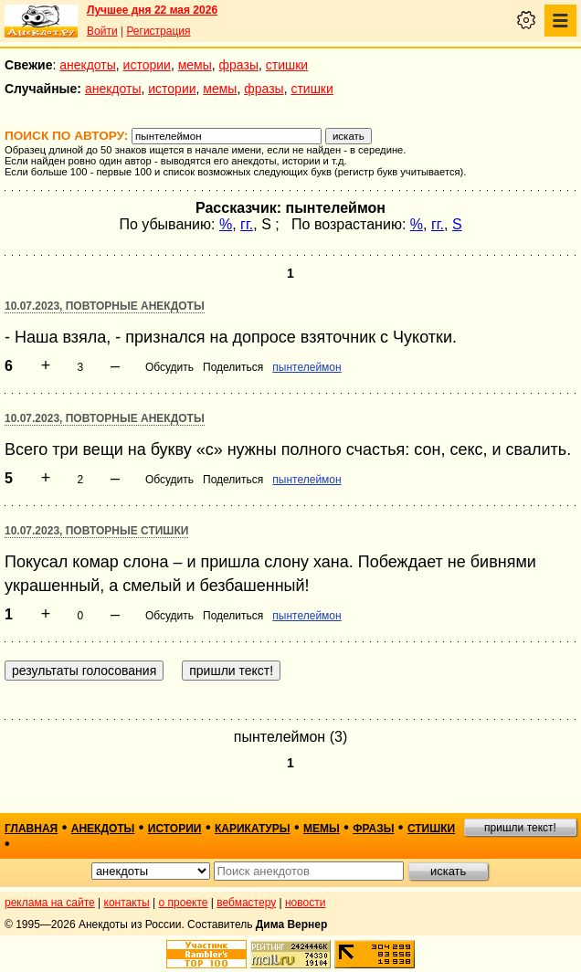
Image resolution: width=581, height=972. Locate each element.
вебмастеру (246, 902)
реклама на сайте (50, 902)
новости (305, 902)
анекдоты (87, 65)
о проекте (183, 902)
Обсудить (169, 367)
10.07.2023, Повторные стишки (96, 530)
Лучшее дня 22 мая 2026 (152, 10)
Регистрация (158, 31)
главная (31, 828)
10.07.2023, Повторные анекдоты (105, 306)
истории (147, 65)
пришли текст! (520, 827)
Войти (102, 31)
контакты (127, 902)
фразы (239, 65)
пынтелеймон (306, 367)
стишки (287, 65)
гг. (246, 224)
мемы (195, 65)
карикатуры (252, 828)
